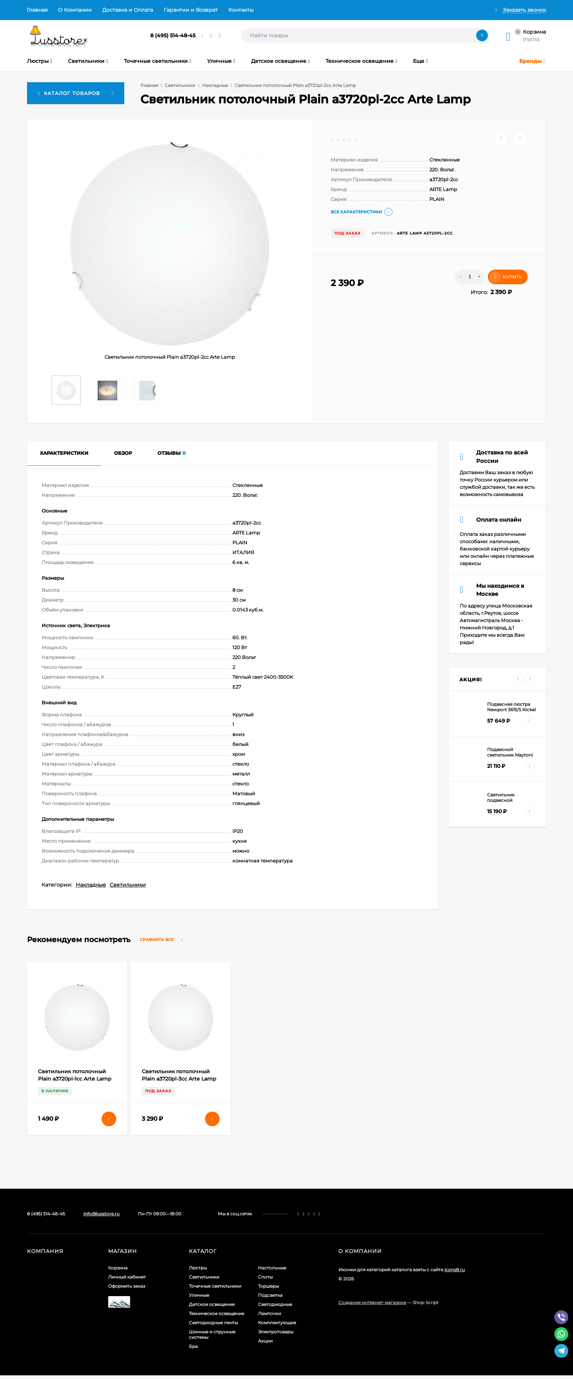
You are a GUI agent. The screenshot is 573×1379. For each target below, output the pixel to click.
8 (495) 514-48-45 (173, 35)
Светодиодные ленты (213, 1322)
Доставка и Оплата (127, 10)
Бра (193, 1346)
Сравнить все (163, 940)
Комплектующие (277, 1322)
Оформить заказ (126, 1286)
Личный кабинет (127, 1277)
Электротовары (275, 1331)
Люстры (198, 1268)
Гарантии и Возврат (191, 10)
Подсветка (270, 1295)
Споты (265, 1277)
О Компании (75, 10)
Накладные (215, 85)
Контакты (241, 10)
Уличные (199, 1295)
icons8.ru (454, 1269)
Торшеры (268, 1286)
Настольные (272, 1268)
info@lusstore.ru (101, 1213)
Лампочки (269, 1313)
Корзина (118, 1268)
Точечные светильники (215, 1286)
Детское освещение (212, 1304)
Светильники (180, 85)
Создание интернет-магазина (372, 1302)
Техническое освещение (216, 1313)
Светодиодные (275, 1304)
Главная (37, 10)
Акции (265, 1341)
